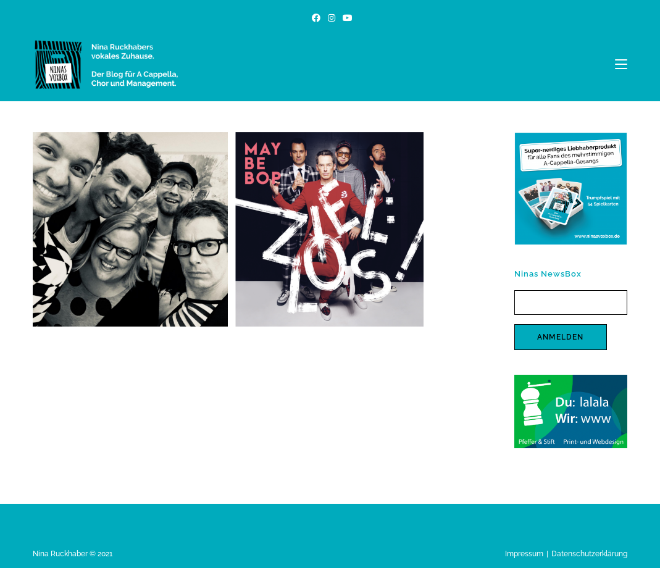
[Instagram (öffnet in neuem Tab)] (331, 17)
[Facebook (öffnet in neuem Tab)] (316, 17)
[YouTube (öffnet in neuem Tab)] (346, 17)
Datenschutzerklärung (589, 553)
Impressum (524, 553)
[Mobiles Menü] (621, 64)
